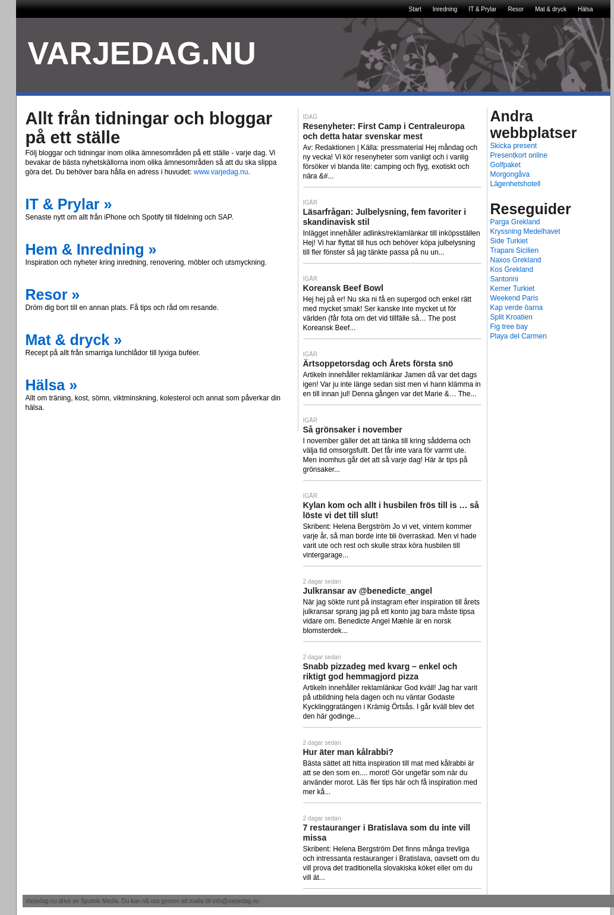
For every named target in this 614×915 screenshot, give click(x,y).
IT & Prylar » (69, 204)
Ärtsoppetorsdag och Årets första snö (378, 363)
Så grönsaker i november (352, 429)
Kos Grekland (512, 269)
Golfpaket (505, 165)
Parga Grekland (515, 222)
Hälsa (585, 9)
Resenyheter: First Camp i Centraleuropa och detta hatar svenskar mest (384, 131)
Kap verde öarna (516, 307)
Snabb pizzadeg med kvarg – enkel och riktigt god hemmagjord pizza (380, 671)
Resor (516, 9)
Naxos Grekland (515, 260)
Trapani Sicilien (514, 250)
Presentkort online (519, 155)
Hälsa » (52, 385)
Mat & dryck (550, 9)
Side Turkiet (509, 241)
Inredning (445, 9)
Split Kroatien (511, 317)
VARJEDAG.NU (142, 53)
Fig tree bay (509, 326)
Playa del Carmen (518, 336)
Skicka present (513, 146)
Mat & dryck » (74, 339)
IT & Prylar (482, 9)
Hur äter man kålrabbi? (348, 752)
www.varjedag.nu (221, 172)
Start (415, 9)
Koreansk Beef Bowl (343, 288)
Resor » (53, 294)
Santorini (504, 279)
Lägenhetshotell (515, 184)
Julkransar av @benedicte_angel (368, 591)
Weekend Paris (514, 298)
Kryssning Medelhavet (525, 231)
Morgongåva (510, 174)
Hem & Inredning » (91, 249)
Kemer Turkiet (512, 288)
